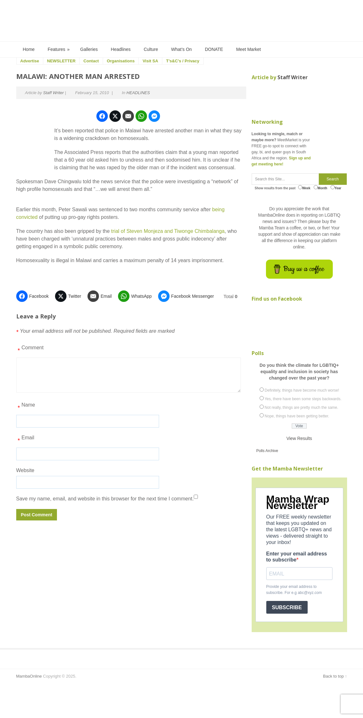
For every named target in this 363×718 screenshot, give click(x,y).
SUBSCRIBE (287, 607)
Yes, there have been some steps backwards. (303, 399)
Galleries (89, 49)
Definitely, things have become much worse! (302, 390)
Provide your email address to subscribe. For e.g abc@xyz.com (294, 589)
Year (336, 187)
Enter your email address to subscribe (296, 556)
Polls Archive (267, 451)
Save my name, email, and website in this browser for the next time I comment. (105, 498)
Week (304, 187)
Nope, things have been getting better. (297, 416)
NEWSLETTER (61, 61)
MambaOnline (29, 676)
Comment (30, 350)
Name (25, 407)
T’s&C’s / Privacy (182, 61)
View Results (299, 438)
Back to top (333, 676)
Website (25, 470)
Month (320, 187)
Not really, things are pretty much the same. (301, 407)
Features (59, 49)
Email (25, 440)
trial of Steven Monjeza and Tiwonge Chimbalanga (168, 231)
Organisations (121, 61)
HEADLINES (138, 92)
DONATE (214, 49)
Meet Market (248, 49)
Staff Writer (53, 92)
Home (29, 49)
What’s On (181, 49)
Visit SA (150, 61)
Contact (91, 61)
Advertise (29, 61)
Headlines (120, 49)
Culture (151, 49)
